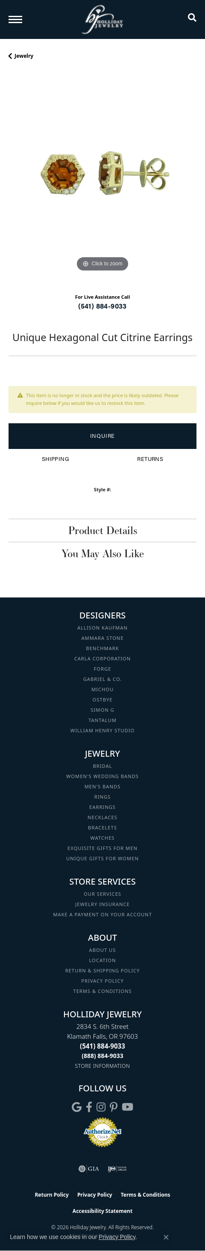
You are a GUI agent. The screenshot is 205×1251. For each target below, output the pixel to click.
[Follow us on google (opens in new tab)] (77, 1107)
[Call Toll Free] (102, 1056)
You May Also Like (103, 553)
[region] (102, 180)
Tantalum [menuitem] (102, 720)
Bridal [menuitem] (102, 766)
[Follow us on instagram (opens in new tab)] (101, 1107)
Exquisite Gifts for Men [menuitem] (102, 848)
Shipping (55, 459)
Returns (150, 459)
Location (102, 960)
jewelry (24, 55)
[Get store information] (102, 1066)
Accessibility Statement (102, 1211)
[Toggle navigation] (15, 19)
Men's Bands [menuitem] (103, 786)
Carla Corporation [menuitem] (102, 658)
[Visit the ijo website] (117, 1168)
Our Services (102, 894)
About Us (102, 950)
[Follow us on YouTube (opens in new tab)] (127, 1107)
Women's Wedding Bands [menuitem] (102, 776)
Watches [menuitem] (102, 838)
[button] (192, 19)
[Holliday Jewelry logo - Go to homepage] (102, 19)
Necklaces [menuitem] (102, 817)
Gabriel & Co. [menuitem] (102, 679)
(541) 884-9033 (102, 306)
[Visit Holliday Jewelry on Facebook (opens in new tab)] (89, 1107)
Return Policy (52, 1194)
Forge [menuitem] (102, 669)
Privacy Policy (102, 981)
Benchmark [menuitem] (102, 648)
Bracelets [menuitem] (102, 827)
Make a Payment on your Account (102, 914)
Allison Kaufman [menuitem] (102, 627)
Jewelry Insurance (102, 904)
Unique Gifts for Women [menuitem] (102, 858)
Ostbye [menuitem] (103, 699)
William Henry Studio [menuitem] (102, 730)
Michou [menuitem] (102, 689)
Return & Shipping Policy (102, 970)
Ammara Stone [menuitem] (102, 638)
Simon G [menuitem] (102, 710)
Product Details (102, 530)
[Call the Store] (102, 1046)
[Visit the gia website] (89, 1168)
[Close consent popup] (166, 1237)
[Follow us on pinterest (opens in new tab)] (113, 1107)
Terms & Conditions (102, 991)
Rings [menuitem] (102, 796)
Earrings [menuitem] (102, 807)
